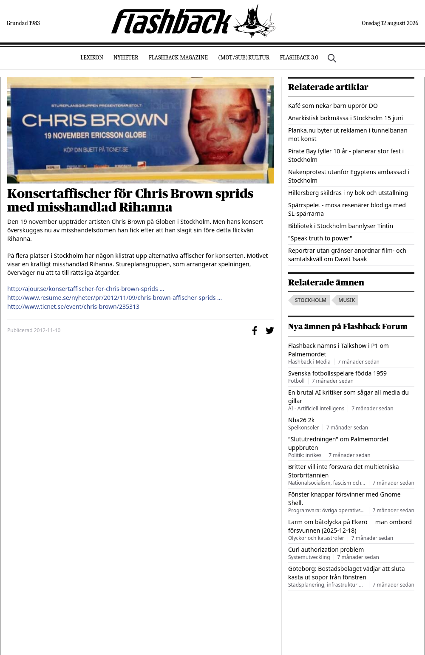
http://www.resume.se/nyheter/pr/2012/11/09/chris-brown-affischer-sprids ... (114, 297)
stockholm (310, 300)
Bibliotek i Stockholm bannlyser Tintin (340, 226)
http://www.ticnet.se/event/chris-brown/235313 (73, 306)
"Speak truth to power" (320, 238)
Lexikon (91, 57)
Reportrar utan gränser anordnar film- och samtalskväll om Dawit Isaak (347, 254)
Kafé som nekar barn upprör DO (333, 106)
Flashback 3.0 (299, 57)
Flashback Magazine (178, 57)
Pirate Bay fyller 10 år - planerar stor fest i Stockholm (346, 155)
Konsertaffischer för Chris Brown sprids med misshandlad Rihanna (130, 200)
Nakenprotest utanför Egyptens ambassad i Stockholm (348, 176)
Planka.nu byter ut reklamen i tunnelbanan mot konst (348, 134)
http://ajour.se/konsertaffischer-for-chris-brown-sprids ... (85, 288)
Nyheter (126, 57)
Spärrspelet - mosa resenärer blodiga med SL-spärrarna (347, 209)
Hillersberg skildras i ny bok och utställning (348, 193)
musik (346, 300)
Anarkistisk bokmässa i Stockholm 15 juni (345, 118)
